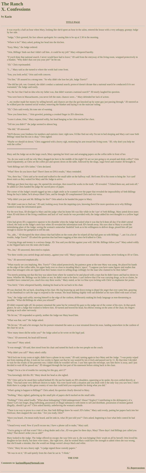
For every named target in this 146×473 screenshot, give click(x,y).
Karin (8, 16)
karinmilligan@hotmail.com (30, 463)
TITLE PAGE (73, 22)
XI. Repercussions (136, 468)
